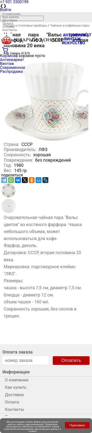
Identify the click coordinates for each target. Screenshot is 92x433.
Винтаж (7, 63)
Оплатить (71, 360)
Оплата (7, 23)
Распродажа (11, 71)
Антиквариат (12, 59)
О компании (11, 14)
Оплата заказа (17, 352)
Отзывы (8, 27)
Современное (12, 67)
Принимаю (77, 425)
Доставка (9, 20)
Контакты (9, 30)
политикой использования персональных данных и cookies (32, 430)
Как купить (10, 17)
